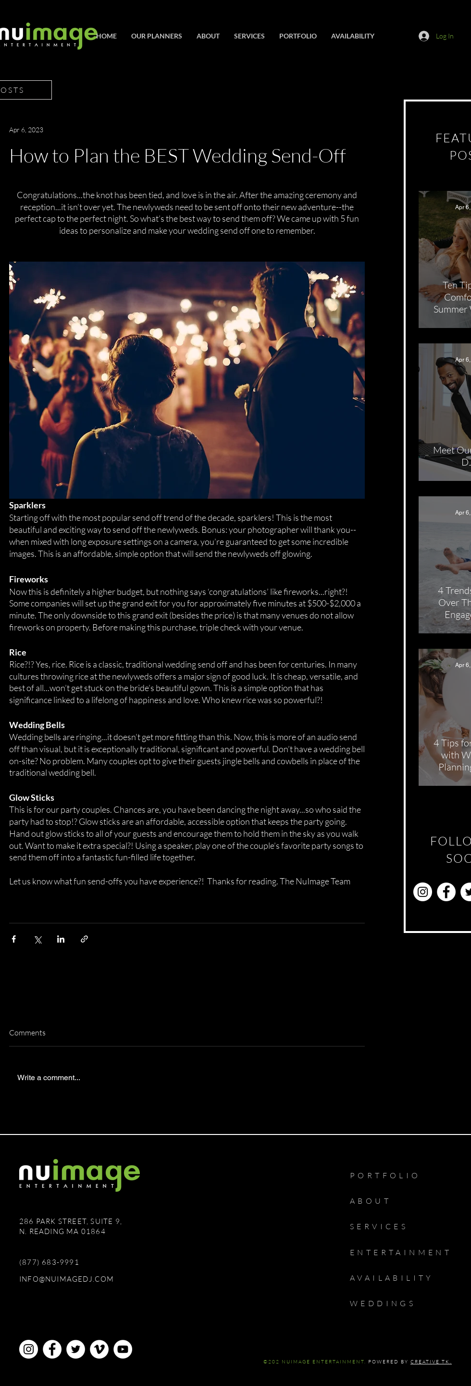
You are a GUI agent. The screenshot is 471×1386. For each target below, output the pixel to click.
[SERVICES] (385, 1226)
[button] (249, 36)
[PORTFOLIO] (396, 1175)
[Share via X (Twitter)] (37, 939)
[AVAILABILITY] (401, 1277)
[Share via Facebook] (13, 939)
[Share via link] (84, 939)
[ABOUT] (376, 1200)
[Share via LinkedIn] (60, 939)
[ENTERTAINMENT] (408, 1252)
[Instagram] (422, 891)
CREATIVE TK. (431, 1362)
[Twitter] (75, 1349)
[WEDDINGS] (392, 1303)
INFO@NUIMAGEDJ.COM (66, 1279)
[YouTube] (122, 1349)
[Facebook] (446, 891)
